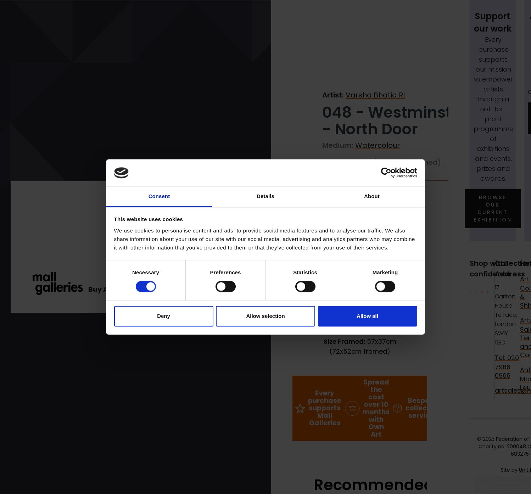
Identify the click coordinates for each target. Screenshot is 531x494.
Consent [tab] (159, 196)
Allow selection (265, 316)
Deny (163, 316)
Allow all (367, 316)
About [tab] (372, 196)
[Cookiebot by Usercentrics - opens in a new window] (386, 173)
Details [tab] (265, 196)
